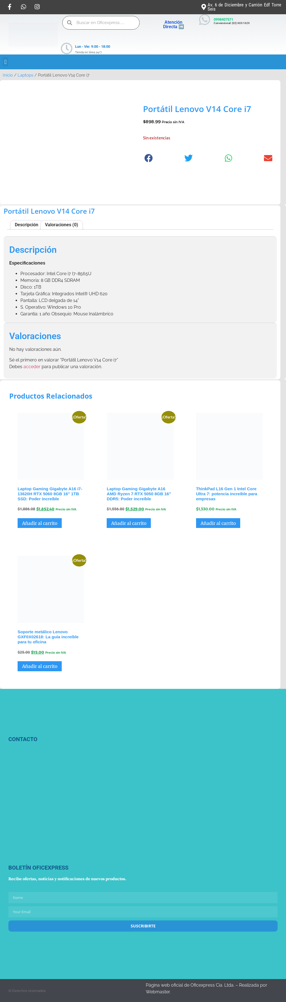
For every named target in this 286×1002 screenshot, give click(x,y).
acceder (31, 366)
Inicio (8, 75)
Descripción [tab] (26, 224)
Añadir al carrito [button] (39, 523)
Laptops (25, 75)
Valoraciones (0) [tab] (61, 224)
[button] (5, 61)
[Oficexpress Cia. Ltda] (51, 806)
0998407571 (223, 19)
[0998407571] (204, 19)
